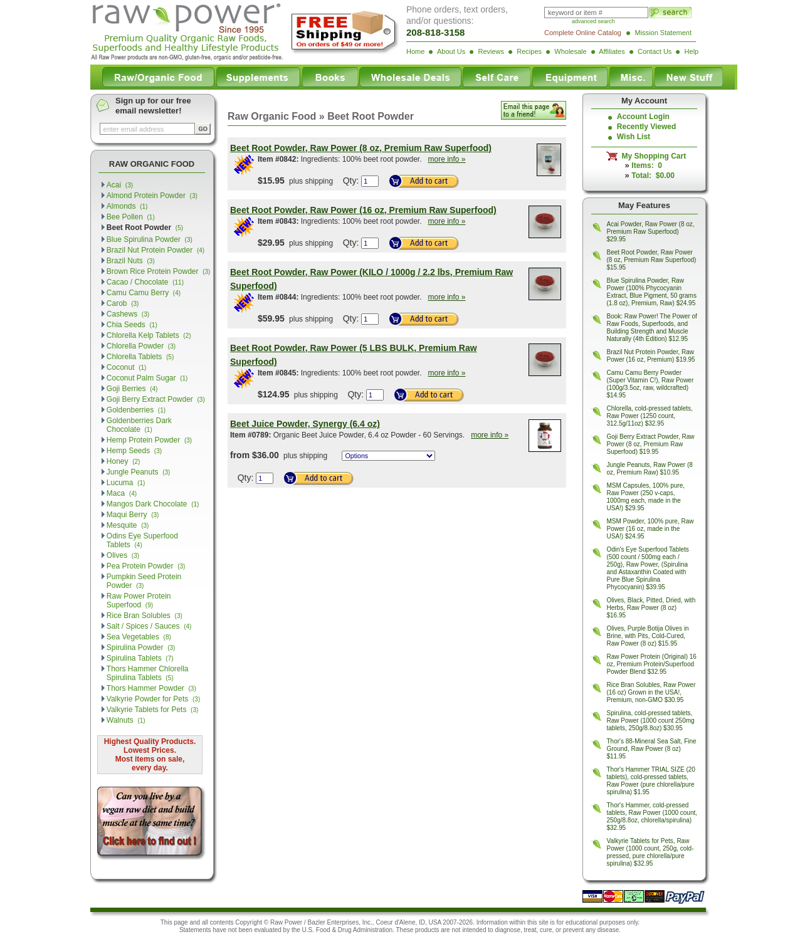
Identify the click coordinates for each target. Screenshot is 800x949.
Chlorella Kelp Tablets (149, 335)
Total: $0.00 (652, 175)
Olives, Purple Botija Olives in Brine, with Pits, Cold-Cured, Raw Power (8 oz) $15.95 (648, 636)
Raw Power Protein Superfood (139, 600)
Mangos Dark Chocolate (153, 504)
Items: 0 (646, 165)
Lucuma (126, 482)
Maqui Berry (133, 514)
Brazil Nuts (131, 260)
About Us (451, 51)
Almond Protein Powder (152, 195)
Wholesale (570, 51)
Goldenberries (136, 410)
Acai (120, 185)
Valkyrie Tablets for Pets (153, 709)
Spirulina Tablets (140, 658)
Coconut (127, 367)
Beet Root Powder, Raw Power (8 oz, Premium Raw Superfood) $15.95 (652, 260)
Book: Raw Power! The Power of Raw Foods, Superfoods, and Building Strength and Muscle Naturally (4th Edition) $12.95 (652, 327)
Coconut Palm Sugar (147, 378)
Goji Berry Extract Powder (156, 399)
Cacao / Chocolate (145, 282)
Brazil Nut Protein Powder (155, 250)
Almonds (127, 206)
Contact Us (654, 51)
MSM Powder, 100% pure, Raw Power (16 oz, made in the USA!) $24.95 (650, 529)
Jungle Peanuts (139, 472)
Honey (123, 461)
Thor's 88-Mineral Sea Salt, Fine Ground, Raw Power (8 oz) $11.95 (652, 749)
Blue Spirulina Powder (149, 239)
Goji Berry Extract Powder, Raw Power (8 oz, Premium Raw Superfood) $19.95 (651, 444)
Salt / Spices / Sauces (149, 626)
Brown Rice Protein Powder (159, 271)
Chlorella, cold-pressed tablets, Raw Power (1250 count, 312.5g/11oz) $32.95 (650, 416)
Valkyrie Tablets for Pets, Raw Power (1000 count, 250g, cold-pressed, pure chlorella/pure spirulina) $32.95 (650, 852)
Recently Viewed (646, 126)
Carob (123, 303)
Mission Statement (663, 32)
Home (415, 51)
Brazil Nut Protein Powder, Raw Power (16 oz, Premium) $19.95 (651, 356)
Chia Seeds (132, 324)
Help (692, 51)
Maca (122, 493)
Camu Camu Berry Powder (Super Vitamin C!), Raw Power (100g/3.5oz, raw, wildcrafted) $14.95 (650, 384)
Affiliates (611, 51)
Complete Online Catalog (582, 32)
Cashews (128, 314)
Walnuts (126, 720)
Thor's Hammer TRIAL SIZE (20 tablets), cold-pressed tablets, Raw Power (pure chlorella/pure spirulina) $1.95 (651, 780)
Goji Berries (132, 388)
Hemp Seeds (134, 450)
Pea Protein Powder (146, 566)
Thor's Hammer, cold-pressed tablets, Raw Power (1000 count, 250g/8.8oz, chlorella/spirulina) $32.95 (652, 816)
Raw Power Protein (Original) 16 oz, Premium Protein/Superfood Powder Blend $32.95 (652, 664)
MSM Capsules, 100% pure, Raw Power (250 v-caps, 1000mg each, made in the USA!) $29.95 (646, 496)
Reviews (491, 51)
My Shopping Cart (652, 156)
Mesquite (128, 525)
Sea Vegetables (139, 636)
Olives (123, 555)
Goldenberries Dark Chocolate (139, 425)
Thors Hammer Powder (151, 688)
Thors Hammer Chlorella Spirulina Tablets (148, 673)
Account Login (643, 116)
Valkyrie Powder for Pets (153, 699)
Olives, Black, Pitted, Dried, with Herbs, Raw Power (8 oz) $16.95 (651, 608)
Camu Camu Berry (144, 292)
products (427, 929)
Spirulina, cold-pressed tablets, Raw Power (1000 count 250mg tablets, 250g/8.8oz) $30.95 (651, 720)
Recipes (529, 51)
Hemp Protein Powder (149, 440)
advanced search (593, 21)
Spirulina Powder (141, 647)
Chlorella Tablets (140, 356)
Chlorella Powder (141, 346)
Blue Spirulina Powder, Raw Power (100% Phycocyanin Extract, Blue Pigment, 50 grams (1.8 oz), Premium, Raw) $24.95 (652, 292)
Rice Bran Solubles (144, 615)
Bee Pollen (131, 216)
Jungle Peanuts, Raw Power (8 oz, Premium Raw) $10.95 (650, 468)
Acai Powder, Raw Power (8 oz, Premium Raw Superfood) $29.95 (651, 232)
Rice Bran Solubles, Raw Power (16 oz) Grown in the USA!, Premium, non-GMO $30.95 (651, 692)
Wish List (633, 136)
